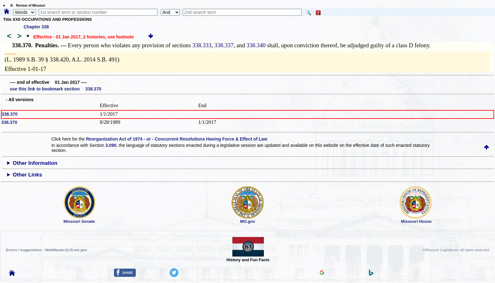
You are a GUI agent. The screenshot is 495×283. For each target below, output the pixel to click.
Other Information (35, 163)
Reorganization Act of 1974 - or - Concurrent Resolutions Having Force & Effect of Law (176, 139)
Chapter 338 (36, 26)
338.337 (224, 45)
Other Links (27, 175)
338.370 (10, 114)
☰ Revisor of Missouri (26, 5)
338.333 (202, 45)
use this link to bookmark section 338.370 (55, 88)
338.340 (256, 45)
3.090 (110, 145)
